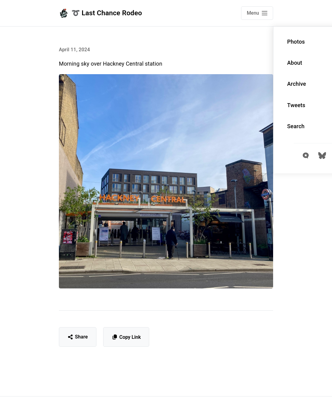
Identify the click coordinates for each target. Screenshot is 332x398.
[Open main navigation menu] (257, 13)
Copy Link (126, 337)
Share (77, 337)
